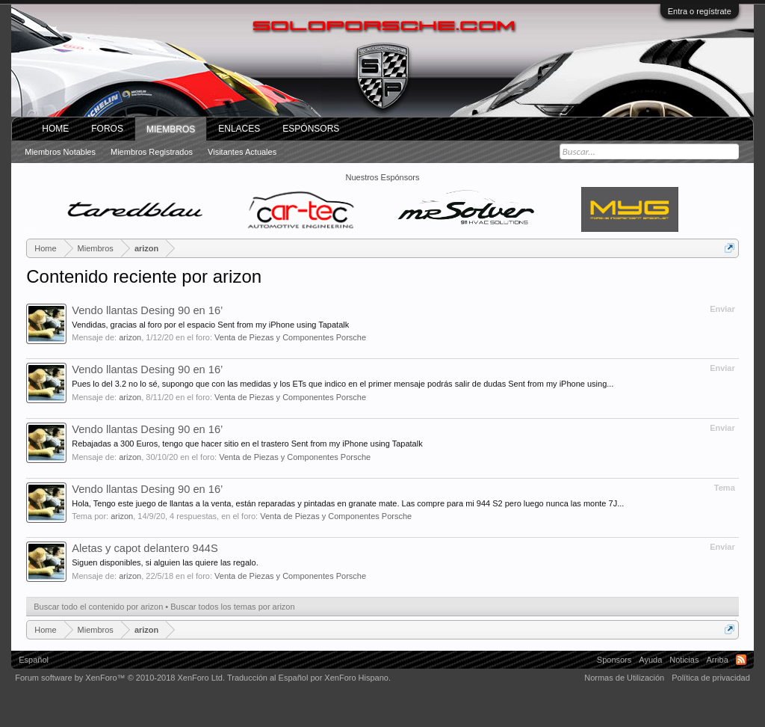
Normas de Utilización (624, 677)
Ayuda (650, 659)
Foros (107, 128)
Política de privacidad (711, 677)
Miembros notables (60, 151)
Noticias (684, 659)
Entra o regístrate (699, 11)
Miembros (170, 129)
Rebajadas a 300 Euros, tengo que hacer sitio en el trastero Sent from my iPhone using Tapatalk (247, 443)
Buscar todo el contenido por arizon (98, 606)
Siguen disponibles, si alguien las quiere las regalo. (165, 562)
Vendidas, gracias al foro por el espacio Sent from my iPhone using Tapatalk (210, 324)
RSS (741, 659)
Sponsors (614, 659)
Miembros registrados (152, 151)
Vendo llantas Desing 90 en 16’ (147, 310)
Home (55, 128)
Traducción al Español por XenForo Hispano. (309, 677)
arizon (130, 337)
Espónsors (310, 128)
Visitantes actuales (242, 151)
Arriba (717, 659)
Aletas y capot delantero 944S (145, 548)
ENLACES (239, 128)
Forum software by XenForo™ (120, 677)
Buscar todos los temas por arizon (232, 606)
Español (34, 659)
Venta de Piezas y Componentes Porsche (290, 337)
